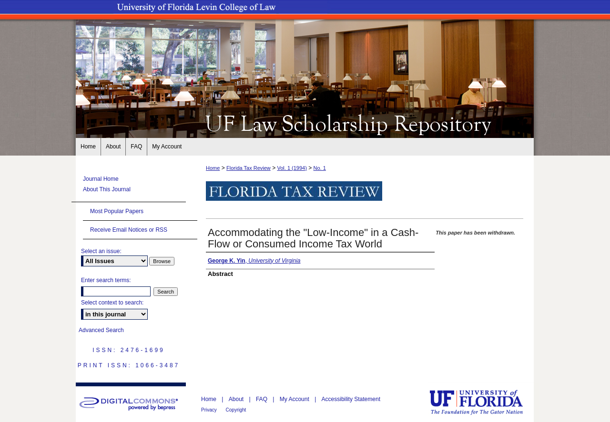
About (237, 399)
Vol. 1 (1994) (291, 168)
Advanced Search (101, 330)
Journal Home (101, 179)
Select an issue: (101, 251)
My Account (295, 399)
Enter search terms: (106, 280)
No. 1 (320, 168)
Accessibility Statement (351, 399)
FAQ (262, 399)
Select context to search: (112, 302)
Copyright (236, 409)
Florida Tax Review (248, 168)
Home (213, 168)
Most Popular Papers (116, 211)
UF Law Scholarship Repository (305, 123)
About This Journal (107, 189)
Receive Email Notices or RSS (128, 229)
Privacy (209, 409)
